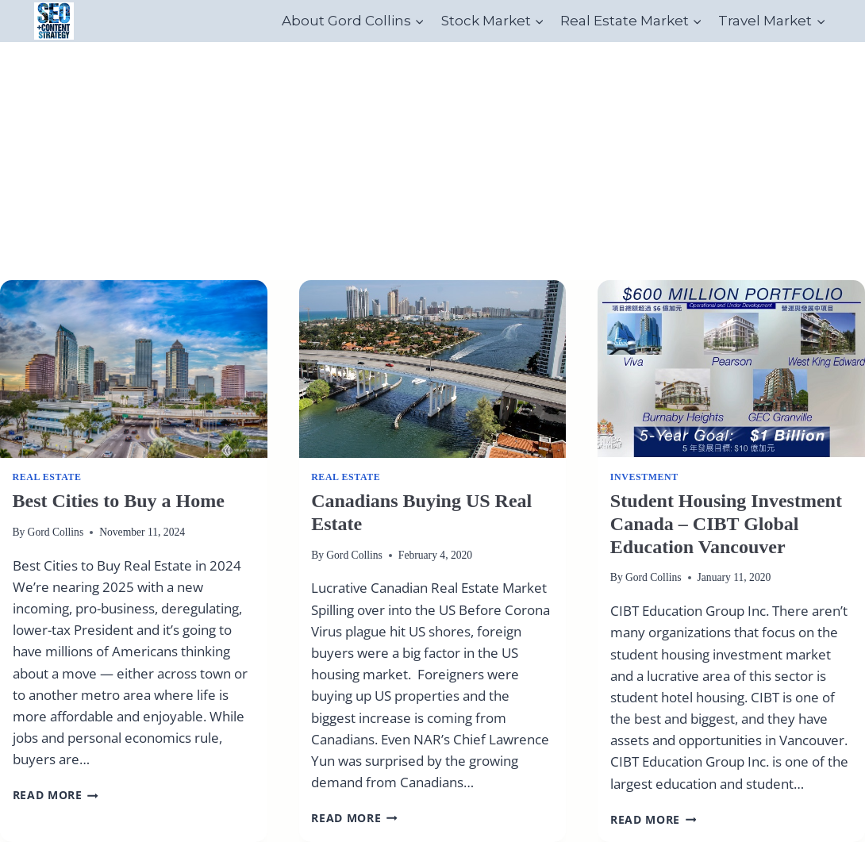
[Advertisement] (432, 161)
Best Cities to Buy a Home (119, 500)
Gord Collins (56, 532)
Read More (56, 794)
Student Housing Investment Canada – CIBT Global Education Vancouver (726, 523)
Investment (644, 477)
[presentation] (133, 369)
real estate (47, 477)
